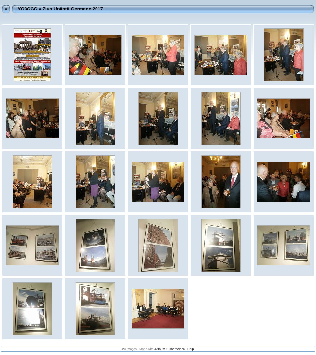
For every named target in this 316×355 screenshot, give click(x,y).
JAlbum (159, 349)
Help (190, 349)
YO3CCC (27, 8)
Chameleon (177, 349)
